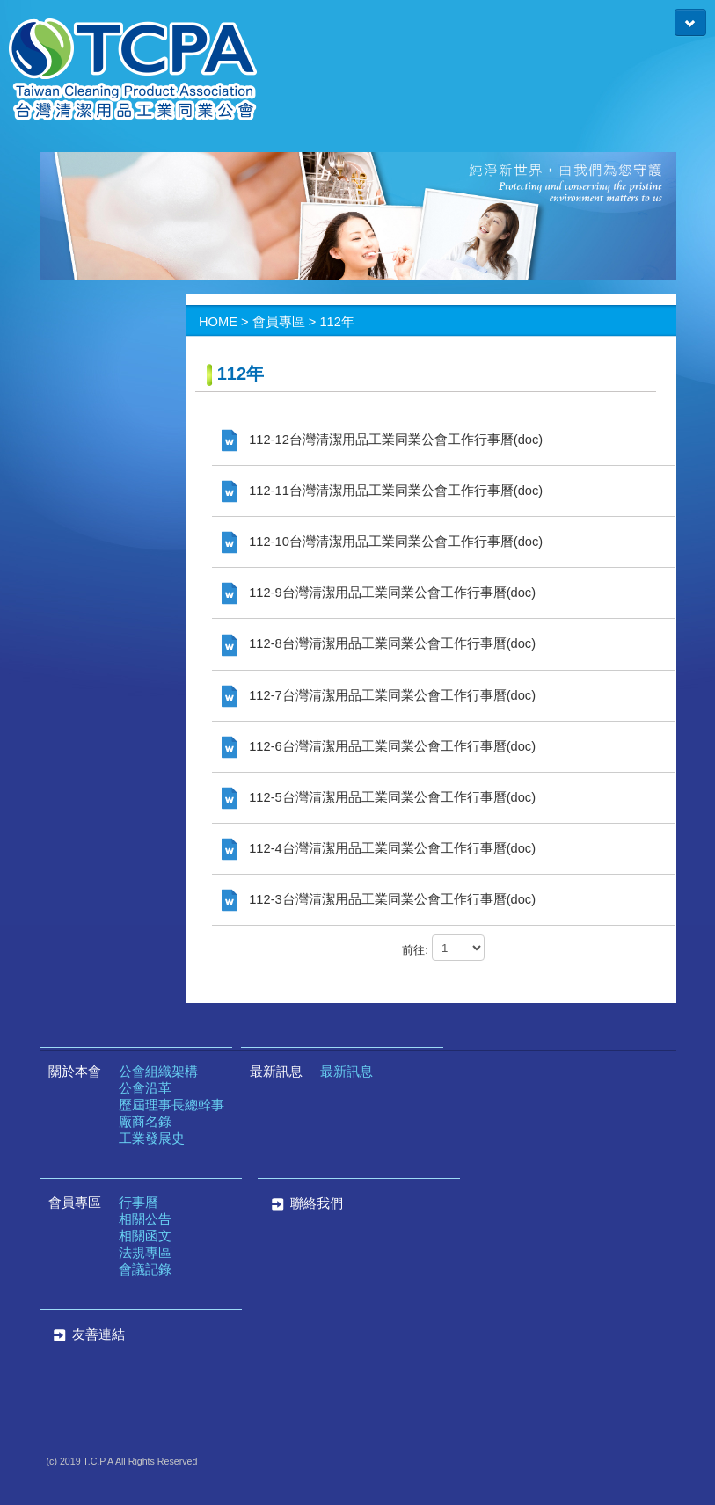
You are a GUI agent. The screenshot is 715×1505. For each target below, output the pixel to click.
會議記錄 (145, 1269)
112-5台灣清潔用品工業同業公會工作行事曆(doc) (378, 797)
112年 (336, 322)
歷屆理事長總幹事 (171, 1105)
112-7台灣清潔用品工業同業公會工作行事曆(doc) (378, 695)
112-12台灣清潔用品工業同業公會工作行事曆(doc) (382, 440)
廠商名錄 (145, 1122)
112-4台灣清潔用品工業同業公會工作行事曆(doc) (378, 848)
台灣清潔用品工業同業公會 (133, 70)
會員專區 (278, 322)
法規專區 (145, 1253)
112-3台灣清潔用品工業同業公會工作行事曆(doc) (378, 899)
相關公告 (145, 1219)
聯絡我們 (304, 1203)
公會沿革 (145, 1088)
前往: (415, 949)
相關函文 (145, 1236)
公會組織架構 (158, 1072)
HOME (218, 322)
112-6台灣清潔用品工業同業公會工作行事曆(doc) (378, 746)
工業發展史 (152, 1138)
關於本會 (74, 1072)
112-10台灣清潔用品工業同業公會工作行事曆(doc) (382, 541)
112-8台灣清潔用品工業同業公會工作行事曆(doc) (378, 643)
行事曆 (138, 1203)
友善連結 (98, 1334)
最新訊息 (276, 1072)
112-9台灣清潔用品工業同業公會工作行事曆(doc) (378, 592)
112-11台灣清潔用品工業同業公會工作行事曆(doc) (382, 490)
